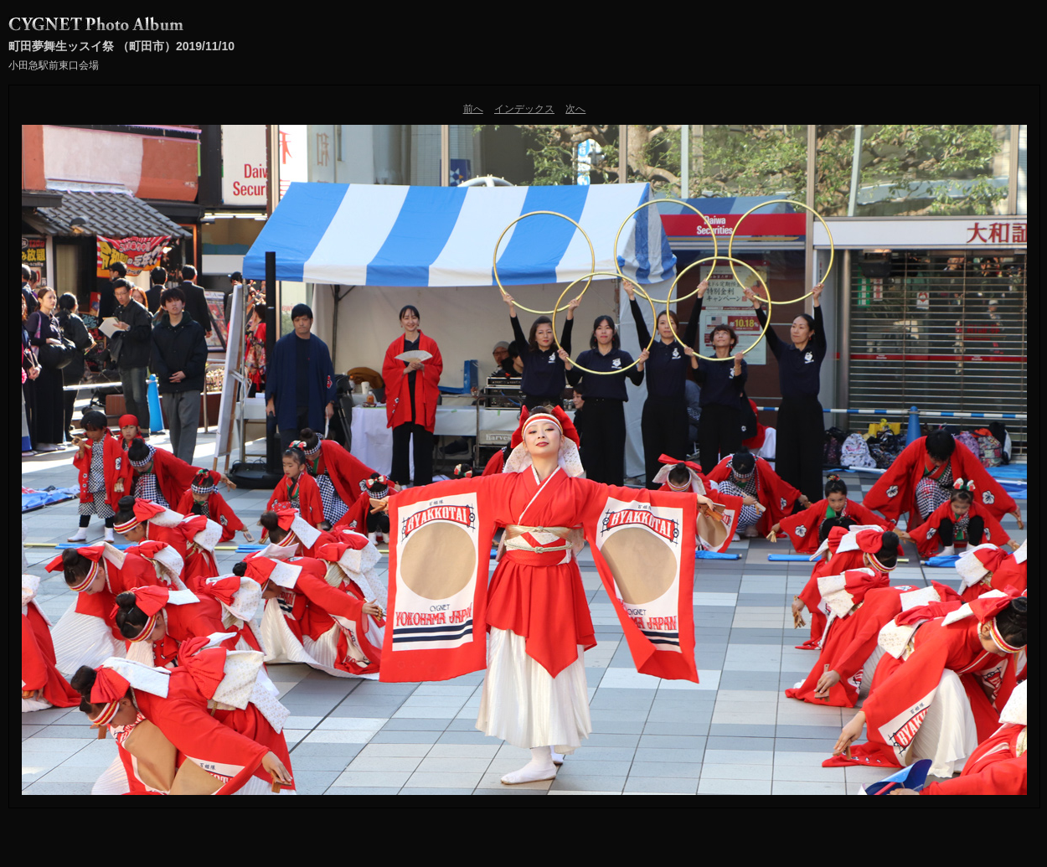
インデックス (524, 109)
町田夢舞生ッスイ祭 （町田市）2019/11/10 (121, 46)
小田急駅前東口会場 (53, 65)
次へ (575, 109)
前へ (473, 109)
